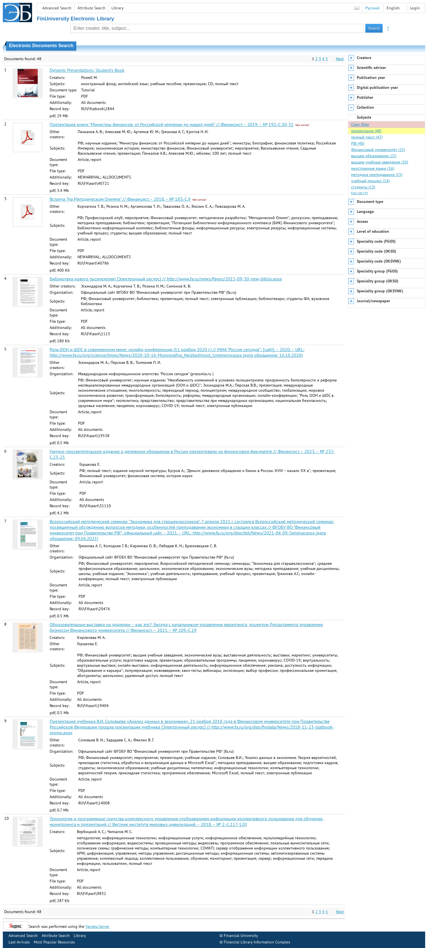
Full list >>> (359, 193)
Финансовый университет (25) (378, 149)
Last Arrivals (19, 942)
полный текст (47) (367, 137)
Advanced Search (56, 8)
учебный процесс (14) (370, 180)
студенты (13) (363, 187)
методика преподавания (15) (376, 174)
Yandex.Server (97, 926)
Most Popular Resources (54, 942)
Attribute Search (91, 8)
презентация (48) (366, 130)
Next (340, 58)
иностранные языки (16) (372, 168)
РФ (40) (357, 143)
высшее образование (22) (374, 155)
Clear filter (360, 124)
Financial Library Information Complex (257, 942)
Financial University (241, 935)
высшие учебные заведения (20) (379, 162)
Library (117, 8)
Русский (372, 8)
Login (415, 8)
